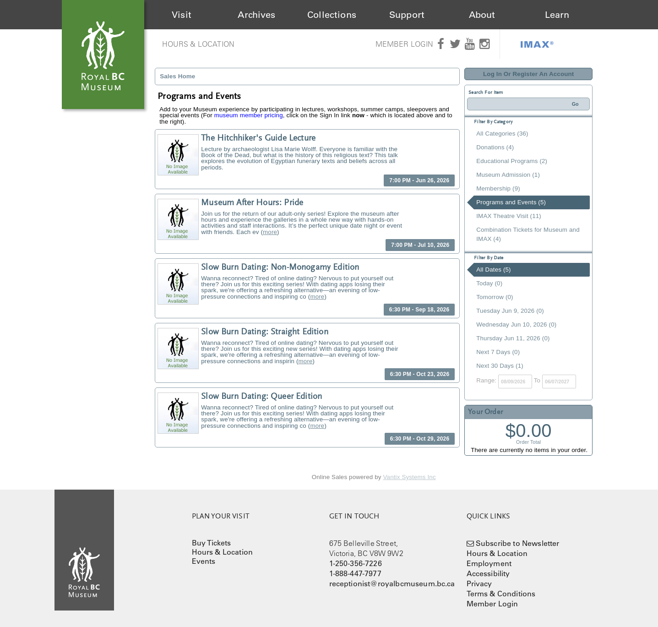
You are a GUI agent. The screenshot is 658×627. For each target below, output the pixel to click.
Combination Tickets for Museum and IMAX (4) (527, 234)
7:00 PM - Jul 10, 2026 (420, 245)
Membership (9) (498, 188)
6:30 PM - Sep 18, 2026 (419, 309)
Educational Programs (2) (511, 161)
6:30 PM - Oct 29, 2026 (420, 439)
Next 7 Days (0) (498, 352)
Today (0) (489, 283)
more (270, 232)
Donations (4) (495, 147)
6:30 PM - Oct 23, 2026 (420, 374)
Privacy (479, 583)
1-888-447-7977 (355, 573)
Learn (557, 14)
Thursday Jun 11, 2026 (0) (512, 338)
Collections (331, 14)
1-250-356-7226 (355, 563)
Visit (181, 14)
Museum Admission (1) (508, 174)
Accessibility (488, 573)
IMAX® (537, 44)
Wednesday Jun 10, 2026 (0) (516, 324)
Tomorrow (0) (494, 297)
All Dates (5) (493, 269)
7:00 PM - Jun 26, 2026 (419, 180)
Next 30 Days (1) (499, 365)
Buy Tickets (211, 542)
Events (204, 561)
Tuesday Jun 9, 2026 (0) (510, 310)
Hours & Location (198, 44)
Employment (489, 563)
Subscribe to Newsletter (518, 543)
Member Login (404, 44)
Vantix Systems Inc (409, 477)
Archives (256, 14)
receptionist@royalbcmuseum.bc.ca (392, 583)
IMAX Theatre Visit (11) (508, 216)
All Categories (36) (502, 133)
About (482, 14)
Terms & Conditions (501, 593)
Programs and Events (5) (511, 202)
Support (406, 14)
